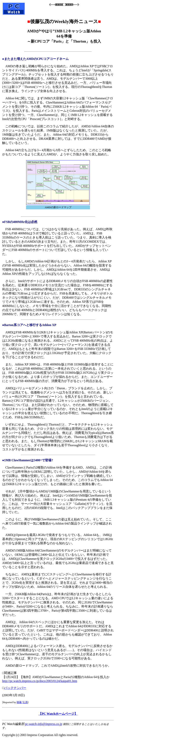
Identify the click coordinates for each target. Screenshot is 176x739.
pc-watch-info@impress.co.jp (43, 724)
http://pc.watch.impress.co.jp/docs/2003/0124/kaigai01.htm (39, 681)
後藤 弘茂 (22, 702)
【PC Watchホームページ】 (57, 713)
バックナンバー (15, 688)
